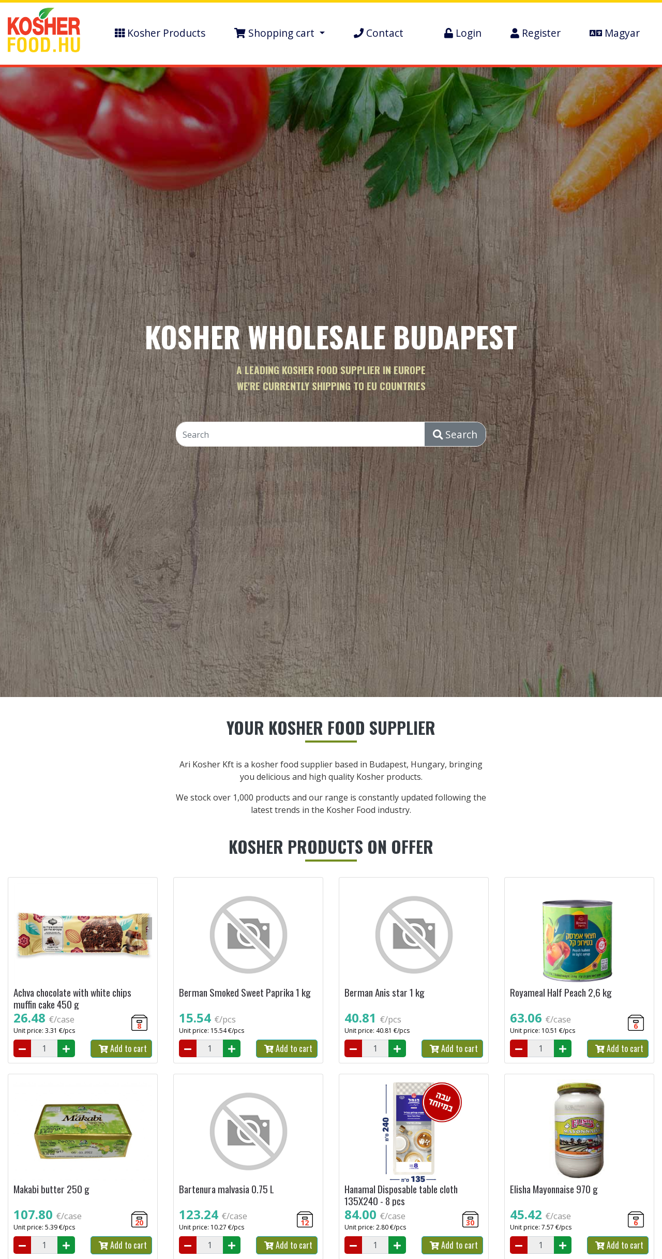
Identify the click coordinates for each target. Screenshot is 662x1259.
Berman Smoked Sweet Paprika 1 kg (245, 992)
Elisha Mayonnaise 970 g (554, 1188)
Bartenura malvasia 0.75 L (226, 1188)
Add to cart (123, 1048)
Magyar (615, 33)
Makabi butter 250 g (51, 1188)
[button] (279, 33)
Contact (378, 33)
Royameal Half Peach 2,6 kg (561, 992)
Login (463, 33)
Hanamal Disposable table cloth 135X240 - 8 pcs (401, 1194)
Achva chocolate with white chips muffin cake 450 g (72, 998)
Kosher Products (160, 33)
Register (535, 33)
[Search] (300, 434)
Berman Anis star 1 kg (384, 992)
